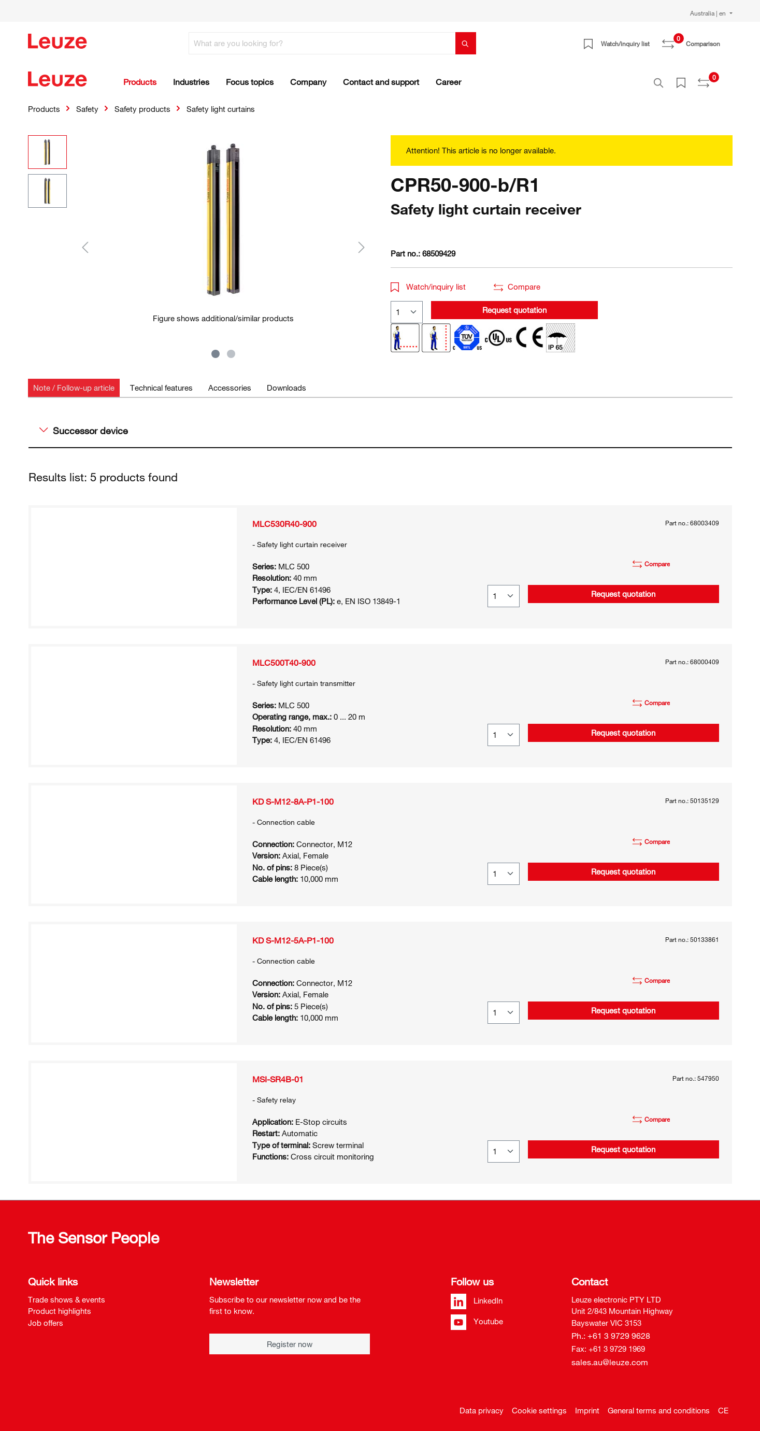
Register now (289, 1338)
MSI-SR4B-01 (278, 1073)
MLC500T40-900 (284, 657)
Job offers (45, 1317)
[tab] (74, 382)
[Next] (361, 241)
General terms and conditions (659, 1404)
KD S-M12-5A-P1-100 (293, 934)
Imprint (587, 1404)
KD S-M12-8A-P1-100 (293, 796)
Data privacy (482, 1404)
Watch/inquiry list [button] (428, 280)
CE (723, 1404)
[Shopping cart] (726, 40)
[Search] (465, 43)
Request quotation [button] (514, 304)
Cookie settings (539, 1404)
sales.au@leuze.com (609, 1356)
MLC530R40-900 (284, 518)
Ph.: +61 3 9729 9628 (610, 1330)
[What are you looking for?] (322, 43)
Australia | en (708, 13)
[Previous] (85, 241)
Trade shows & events (66, 1293)
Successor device (83, 425)
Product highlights (59, 1305)
